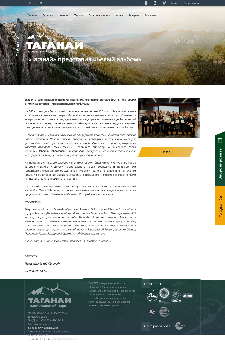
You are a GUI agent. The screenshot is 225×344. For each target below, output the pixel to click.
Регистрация (192, 2)
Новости (64, 15)
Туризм (78, 15)
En (30, 2)
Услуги (120, 15)
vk (154, 3)
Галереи (134, 15)
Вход (174, 2)
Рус (40, 2)
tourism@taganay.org (64, 338)
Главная (32, 15)
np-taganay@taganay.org (43, 327)
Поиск (119, 3)
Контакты (150, 15)
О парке (48, 15)
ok (146, 3)
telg (163, 3)
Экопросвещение (99, 15)
